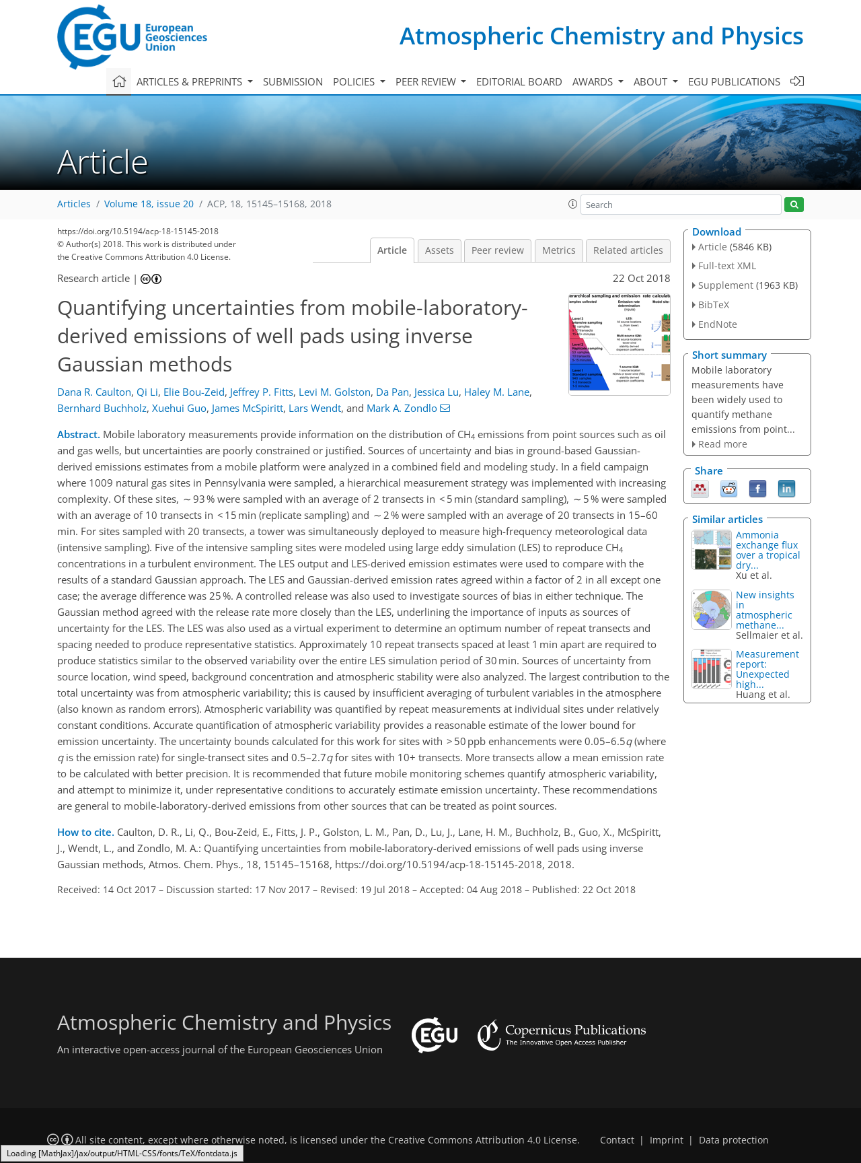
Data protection (734, 1140)
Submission (293, 81)
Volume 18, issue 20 (149, 204)
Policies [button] (355, 81)
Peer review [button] (427, 81)
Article (392, 250)
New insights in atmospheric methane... (765, 609)
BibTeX (713, 304)
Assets (439, 250)
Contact (617, 1140)
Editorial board (519, 81)
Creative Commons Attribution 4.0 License (482, 1140)
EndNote (717, 324)
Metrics (559, 250)
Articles (74, 204)
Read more (722, 443)
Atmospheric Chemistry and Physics (602, 35)
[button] (573, 204)
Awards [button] (593, 81)
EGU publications (734, 81)
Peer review (498, 250)
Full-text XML (727, 265)
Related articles (628, 250)
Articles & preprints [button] (191, 81)
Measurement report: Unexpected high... (767, 669)
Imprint (666, 1140)
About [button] (652, 81)
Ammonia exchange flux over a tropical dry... (768, 549)
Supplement (725, 285)
